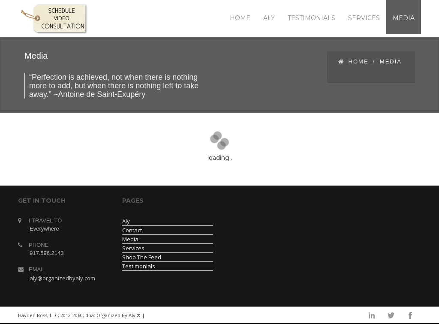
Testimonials (138, 266)
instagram (371, 315)
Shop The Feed (141, 257)
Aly (126, 221)
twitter (391, 315)
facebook (410, 315)
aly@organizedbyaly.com (62, 278)
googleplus (352, 315)
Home (353, 61)
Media (130, 239)
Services (133, 248)
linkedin (333, 315)
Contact (132, 230)
